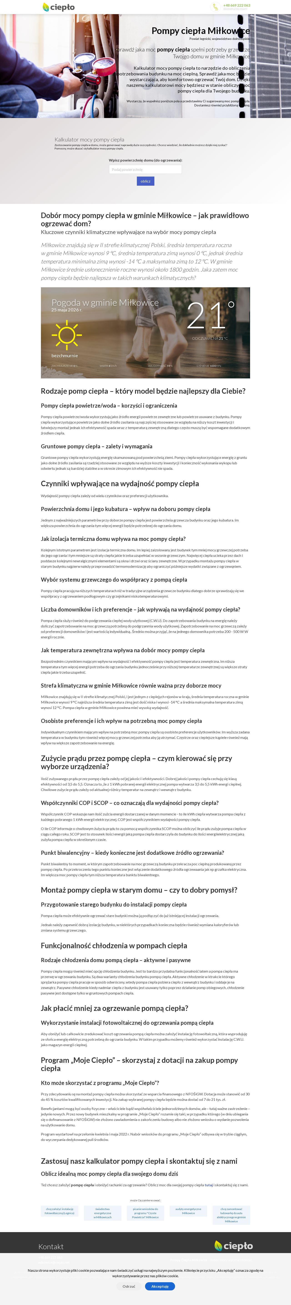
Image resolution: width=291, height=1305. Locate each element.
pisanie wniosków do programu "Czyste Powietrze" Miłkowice (145, 1213)
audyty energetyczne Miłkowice (188, 1211)
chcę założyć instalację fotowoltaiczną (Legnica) (59, 1211)
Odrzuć (129, 1286)
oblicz (146, 181)
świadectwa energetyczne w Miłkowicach (103, 1213)
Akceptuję (160, 1286)
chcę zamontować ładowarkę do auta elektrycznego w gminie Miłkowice (231, 1215)
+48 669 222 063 (236, 5)
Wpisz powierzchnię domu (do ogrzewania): (145, 160)
